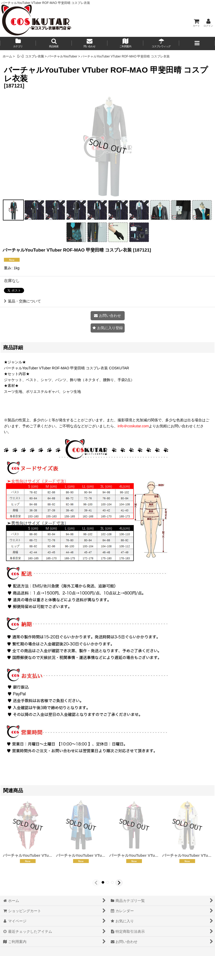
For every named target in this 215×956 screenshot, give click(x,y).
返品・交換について (22, 301)
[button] (54, 43)
